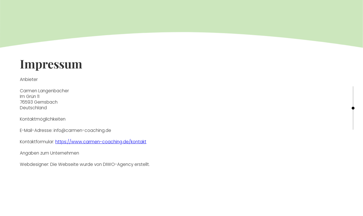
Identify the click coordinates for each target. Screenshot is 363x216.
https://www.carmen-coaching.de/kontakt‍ (100, 142)
